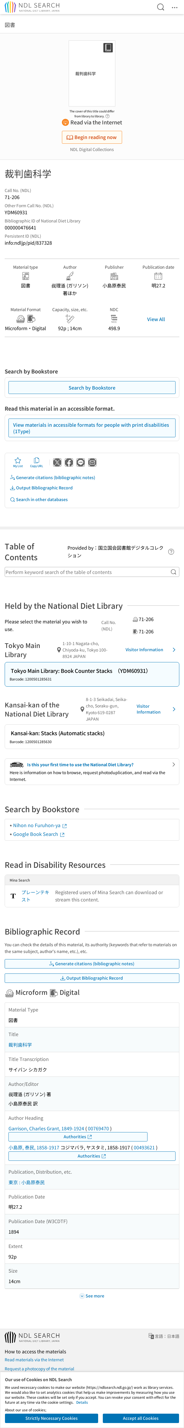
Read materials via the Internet (34, 1359)
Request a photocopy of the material (39, 1369)
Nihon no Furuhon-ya (40, 825)
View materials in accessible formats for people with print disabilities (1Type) (91, 428)
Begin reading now (91, 136)
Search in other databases (39, 499)
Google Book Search (39, 833)
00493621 (144, 1147)
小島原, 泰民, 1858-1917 (33, 1147)
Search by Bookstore (92, 387)
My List (18, 462)
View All (156, 319)
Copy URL (36, 462)
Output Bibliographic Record (41, 488)
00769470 (98, 1128)
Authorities (78, 1137)
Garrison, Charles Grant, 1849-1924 (46, 1128)
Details (82, 1402)
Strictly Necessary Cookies (51, 1418)
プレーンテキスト (35, 896)
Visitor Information (152, 649)
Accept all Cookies (141, 1418)
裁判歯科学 (20, 1044)
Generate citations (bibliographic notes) (52, 477)
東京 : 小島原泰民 (26, 1182)
